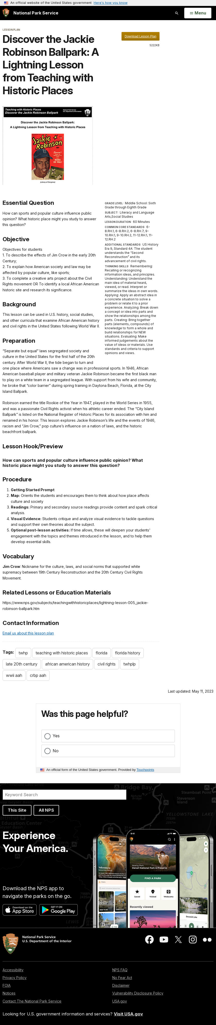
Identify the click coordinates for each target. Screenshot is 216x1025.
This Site (17, 810)
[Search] (64, 794)
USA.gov (119, 1001)
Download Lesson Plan (140, 36)
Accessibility (13, 970)
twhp (23, 652)
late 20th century (21, 664)
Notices (9, 993)
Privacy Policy (15, 977)
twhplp (129, 664)
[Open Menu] (197, 13)
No (56, 750)
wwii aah (14, 675)
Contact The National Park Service (32, 1001)
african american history (67, 664)
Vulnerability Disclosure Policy (137, 993)
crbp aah (38, 675)
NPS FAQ (119, 970)
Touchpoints (145, 770)
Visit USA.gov (128, 1013)
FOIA (7, 985)
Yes (56, 735)
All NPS (46, 810)
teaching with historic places (62, 652)
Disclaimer (121, 985)
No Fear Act (122, 977)
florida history (127, 652)
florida (101, 652)
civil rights (107, 664)
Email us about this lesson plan (28, 633)
